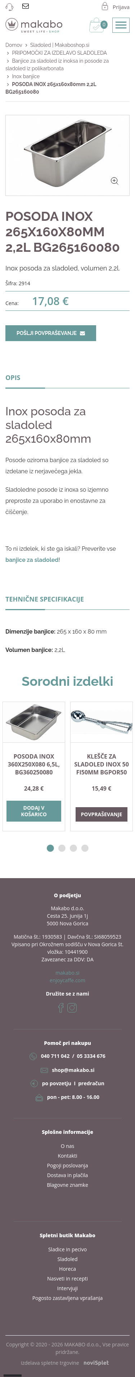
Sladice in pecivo (67, 1249)
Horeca (67, 1268)
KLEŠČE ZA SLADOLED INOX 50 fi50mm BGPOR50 (101, 764)
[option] (34, 766)
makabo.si (67, 972)
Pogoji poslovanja (67, 1165)
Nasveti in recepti (67, 1278)
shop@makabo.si (73, 1070)
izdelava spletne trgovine (65, 1362)
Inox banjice (26, 76)
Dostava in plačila (67, 1175)
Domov (13, 45)
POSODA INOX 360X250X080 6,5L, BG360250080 (34, 764)
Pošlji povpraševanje (51, 333)
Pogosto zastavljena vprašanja (67, 1298)
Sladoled (68, 1259)
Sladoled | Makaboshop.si (59, 45)
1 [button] (50, 848)
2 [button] (62, 848)
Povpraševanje (101, 814)
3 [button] (73, 848)
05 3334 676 (91, 1055)
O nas (68, 1146)
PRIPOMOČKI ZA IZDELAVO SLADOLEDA (59, 53)
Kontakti (67, 1155)
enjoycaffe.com (67, 980)
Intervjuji (67, 1288)
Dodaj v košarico (34, 811)
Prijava (121, 6)
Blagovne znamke (67, 1184)
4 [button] (85, 848)
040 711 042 (55, 1055)
